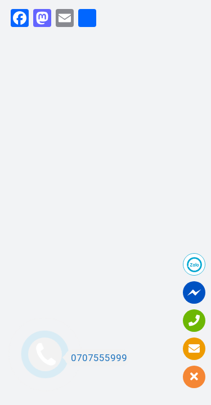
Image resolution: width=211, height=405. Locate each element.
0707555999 (96, 357)
